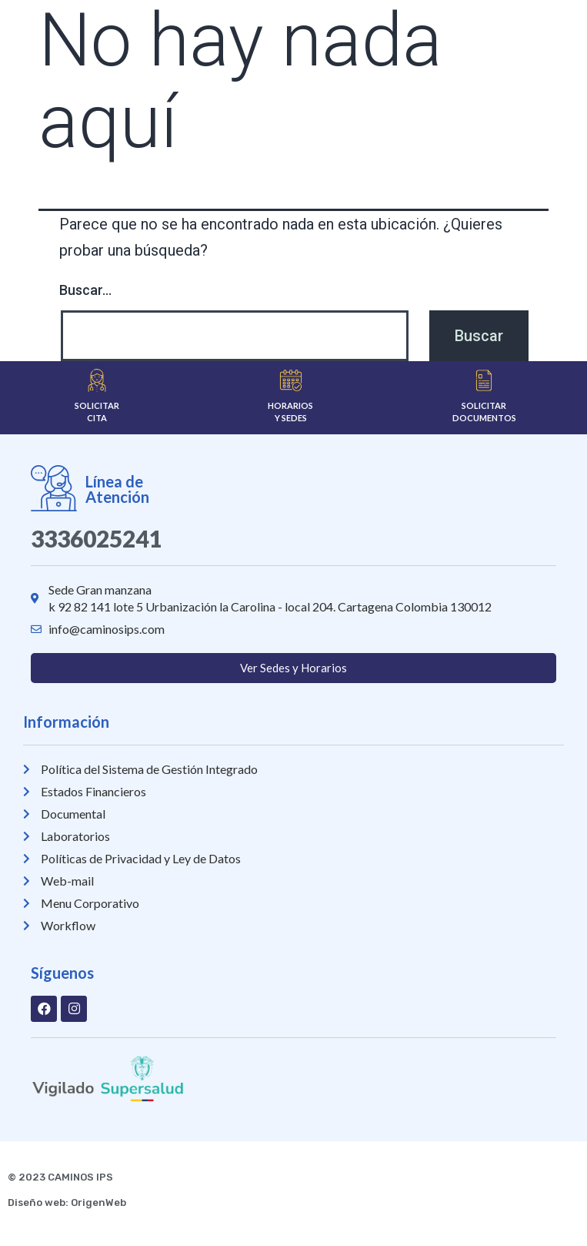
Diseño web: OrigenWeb (67, 1202)
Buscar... (85, 290)
